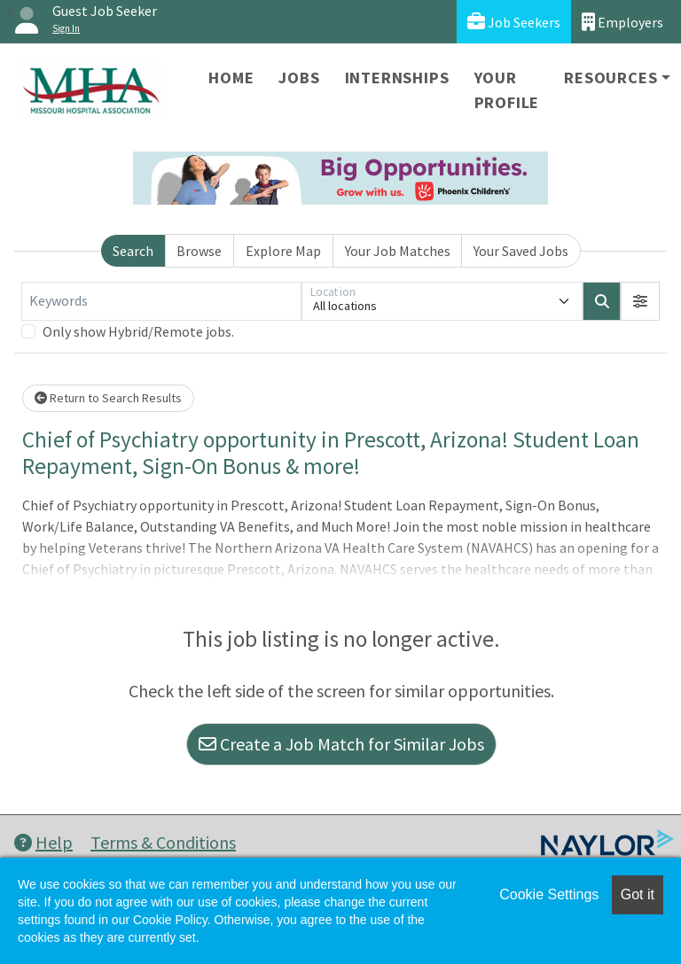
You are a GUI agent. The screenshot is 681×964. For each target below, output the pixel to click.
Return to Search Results (108, 398)
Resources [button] (610, 77)
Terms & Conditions (163, 842)
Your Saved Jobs (521, 251)
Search (133, 251)
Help (43, 842)
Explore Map (283, 251)
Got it (637, 894)
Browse (199, 251)
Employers (622, 22)
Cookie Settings (549, 894)
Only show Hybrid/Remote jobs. (138, 331)
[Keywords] (161, 301)
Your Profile (507, 90)
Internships (397, 77)
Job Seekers (513, 22)
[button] (640, 301)
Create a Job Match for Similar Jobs (341, 744)
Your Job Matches (397, 251)
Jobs (298, 77)
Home (231, 77)
